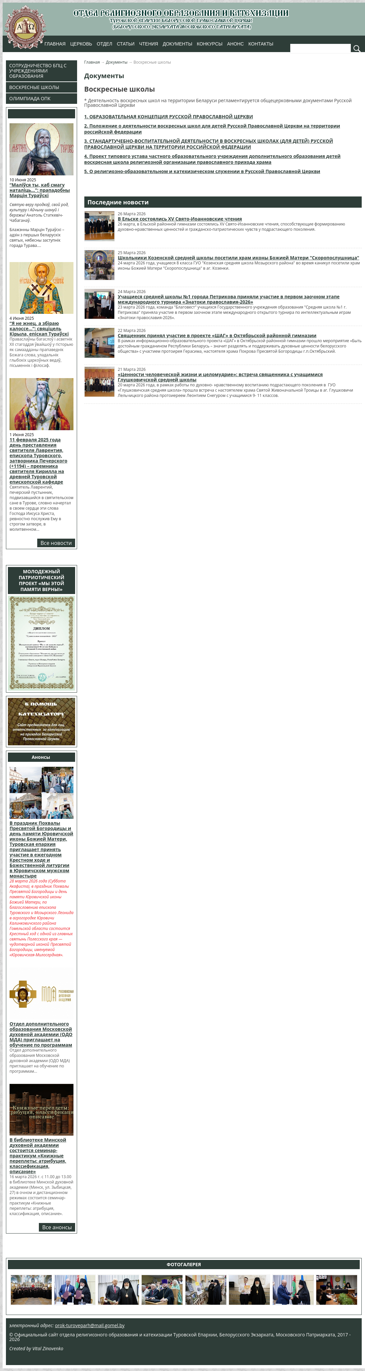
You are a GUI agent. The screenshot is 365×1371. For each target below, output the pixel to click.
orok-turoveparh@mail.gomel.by (90, 1325)
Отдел (104, 43)
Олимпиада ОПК (29, 98)
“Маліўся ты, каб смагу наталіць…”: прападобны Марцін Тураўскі (40, 190)
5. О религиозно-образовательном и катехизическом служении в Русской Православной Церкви (202, 171)
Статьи (126, 43)
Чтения (148, 43)
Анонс (235, 43)
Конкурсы (210, 43)
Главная (55, 43)
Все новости (56, 543)
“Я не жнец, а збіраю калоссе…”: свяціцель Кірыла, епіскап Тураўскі (39, 328)
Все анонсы (57, 1227)
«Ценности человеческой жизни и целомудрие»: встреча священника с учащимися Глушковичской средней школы (220, 377)
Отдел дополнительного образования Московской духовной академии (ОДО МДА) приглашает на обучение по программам (41, 1034)
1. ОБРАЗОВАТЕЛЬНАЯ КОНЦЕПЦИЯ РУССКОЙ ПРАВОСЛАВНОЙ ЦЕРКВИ (168, 116)
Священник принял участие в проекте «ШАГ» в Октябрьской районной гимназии (217, 335)
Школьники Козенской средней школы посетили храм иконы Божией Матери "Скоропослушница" (238, 257)
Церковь (81, 43)
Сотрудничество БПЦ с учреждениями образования (38, 70)
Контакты (260, 43)
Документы (177, 43)
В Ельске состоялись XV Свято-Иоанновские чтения (180, 219)
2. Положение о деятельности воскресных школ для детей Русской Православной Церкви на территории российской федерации (212, 129)
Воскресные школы (34, 87)
